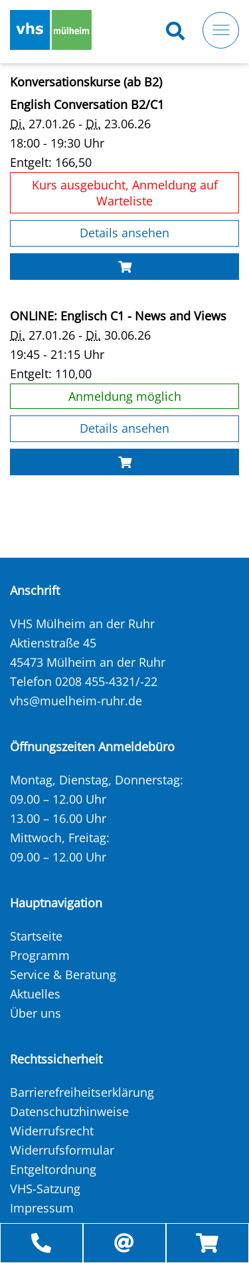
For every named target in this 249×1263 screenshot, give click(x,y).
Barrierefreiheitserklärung (82, 1092)
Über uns (35, 1013)
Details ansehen (124, 233)
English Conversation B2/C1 (90, 104)
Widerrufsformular (62, 1150)
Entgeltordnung (53, 1169)
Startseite (36, 936)
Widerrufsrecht (52, 1131)
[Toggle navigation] (221, 30)
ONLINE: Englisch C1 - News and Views (121, 316)
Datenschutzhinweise (69, 1111)
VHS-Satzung (45, 1189)
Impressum (42, 1208)
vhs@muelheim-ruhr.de (76, 701)
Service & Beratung (63, 974)
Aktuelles (35, 994)
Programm (40, 955)
